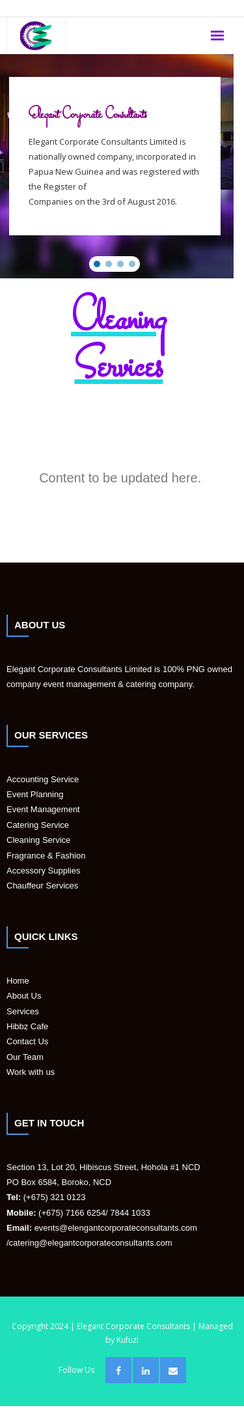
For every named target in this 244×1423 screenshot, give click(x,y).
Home (18, 981)
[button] (97, 264)
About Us (24, 996)
